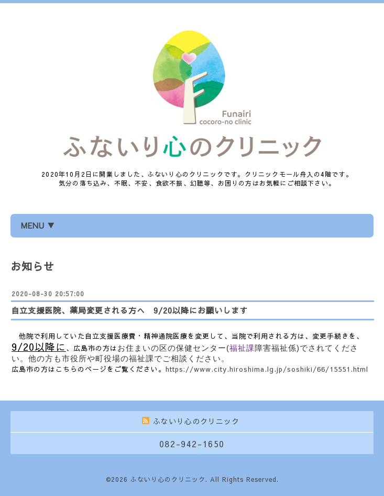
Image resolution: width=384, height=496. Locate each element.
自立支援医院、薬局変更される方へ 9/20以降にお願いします (129, 310)
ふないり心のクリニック (167, 479)
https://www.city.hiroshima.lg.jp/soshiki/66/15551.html (267, 369)
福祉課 (242, 347)
